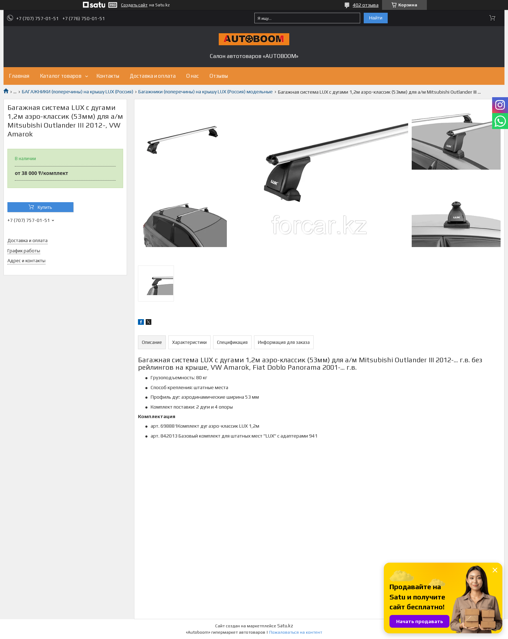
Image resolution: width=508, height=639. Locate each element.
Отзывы (219, 76)
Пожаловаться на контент (295, 632)
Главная (19, 76)
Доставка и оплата (153, 76)
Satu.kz (285, 625)
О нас (192, 76)
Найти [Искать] (375, 17)
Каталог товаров (60, 76)
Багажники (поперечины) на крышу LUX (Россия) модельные (205, 91)
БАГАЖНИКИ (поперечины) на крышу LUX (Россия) (77, 91)
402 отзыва (366, 5)
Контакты (107, 76)
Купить (44, 207)
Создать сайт (134, 4)
